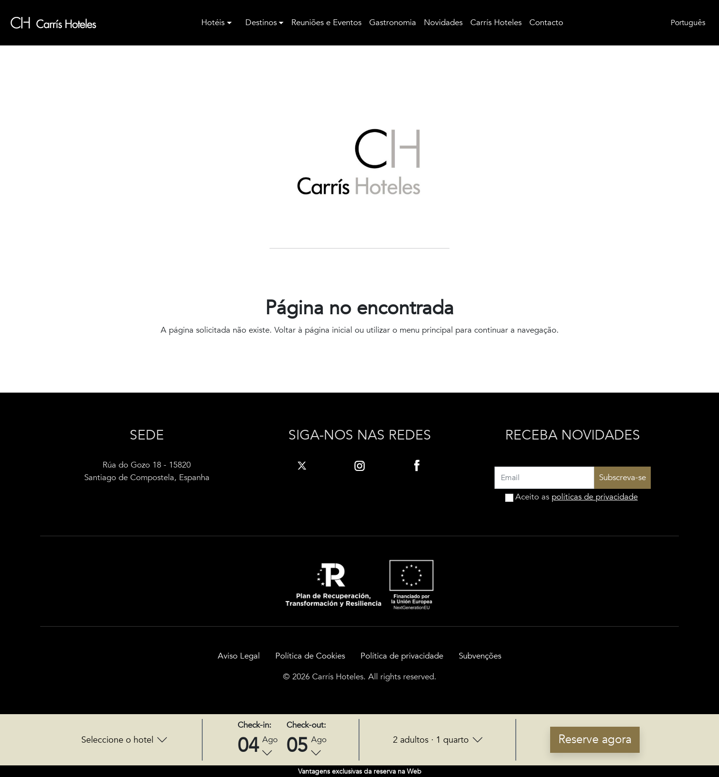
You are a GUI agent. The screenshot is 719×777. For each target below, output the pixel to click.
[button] (124, 740)
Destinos (261, 22)
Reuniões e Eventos (326, 22)
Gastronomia (392, 22)
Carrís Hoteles (496, 22)
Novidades (443, 22)
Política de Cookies (310, 655)
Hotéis (213, 22)
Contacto (546, 22)
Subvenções (480, 655)
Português (688, 22)
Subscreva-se (622, 477)
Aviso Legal (239, 655)
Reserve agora (594, 740)
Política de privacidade (401, 655)
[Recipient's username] (544, 478)
